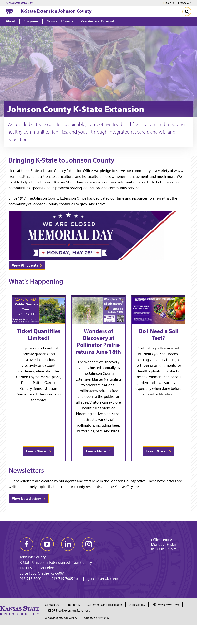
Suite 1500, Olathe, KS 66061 (42, 573)
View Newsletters (29, 498)
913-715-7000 (30, 578)
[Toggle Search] (186, 11)
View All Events (27, 265)
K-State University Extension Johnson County (56, 562)
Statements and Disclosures (104, 605)
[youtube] (47, 544)
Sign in (170, 3)
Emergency (73, 605)
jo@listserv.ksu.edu (104, 578)
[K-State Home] (9, 11)
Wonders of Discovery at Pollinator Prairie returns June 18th (98, 341)
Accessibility (137, 605)
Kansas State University (19, 3)
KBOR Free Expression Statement (69, 610)
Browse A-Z (184, 3)
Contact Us (52, 605)
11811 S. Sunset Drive (37, 568)
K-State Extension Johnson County (56, 11)
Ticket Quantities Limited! (38, 334)
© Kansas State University (61, 618)
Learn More (38, 451)
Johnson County (33, 557)
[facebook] (26, 544)
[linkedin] (68, 544)
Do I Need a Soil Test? (158, 334)
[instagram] (88, 544)
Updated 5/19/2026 (96, 618)
